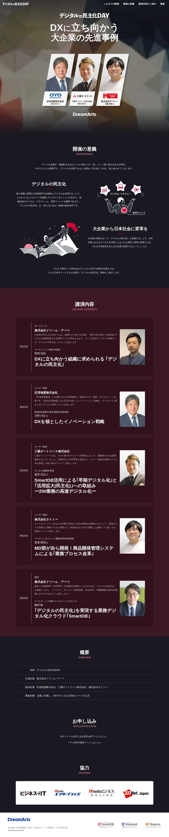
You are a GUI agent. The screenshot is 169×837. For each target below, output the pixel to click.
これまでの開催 (111, 4)
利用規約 (50, 828)
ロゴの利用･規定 (62, 828)
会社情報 (11, 828)
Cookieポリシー (39, 828)
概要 (162, 4)
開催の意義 (128, 4)
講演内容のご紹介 (147, 4)
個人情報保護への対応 (24, 828)
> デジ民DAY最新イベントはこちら (84, 742)
